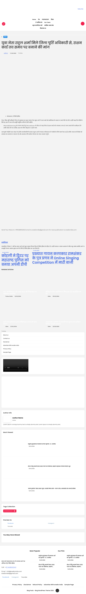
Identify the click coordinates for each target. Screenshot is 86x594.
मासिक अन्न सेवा (49, 25)
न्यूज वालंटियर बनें (37, 25)
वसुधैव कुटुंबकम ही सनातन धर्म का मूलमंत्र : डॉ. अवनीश (42, 444)
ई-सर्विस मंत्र (39, 22)
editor (6, 53)
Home (34, 19)
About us (5, 335)
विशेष (5, 37)
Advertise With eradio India (11, 345)
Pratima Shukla (9, 296)
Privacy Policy (7, 349)
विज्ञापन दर (43, 28)
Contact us (6, 338)
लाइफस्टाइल (45, 19)
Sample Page (7, 352)
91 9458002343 (11, 567)
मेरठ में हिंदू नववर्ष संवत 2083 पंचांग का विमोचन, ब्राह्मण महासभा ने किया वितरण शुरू (49, 466)
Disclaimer (6, 342)
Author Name (17, 418)
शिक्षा (52, 19)
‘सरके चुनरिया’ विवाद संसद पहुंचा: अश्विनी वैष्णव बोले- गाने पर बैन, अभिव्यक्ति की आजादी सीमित (52, 488)
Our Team (47, 22)
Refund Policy (37, 585)
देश (39, 19)
